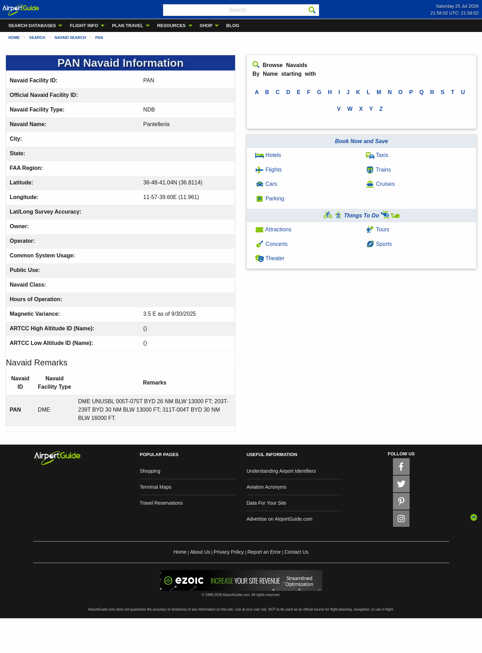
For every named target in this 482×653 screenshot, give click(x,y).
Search (37, 37)
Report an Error (264, 552)
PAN (99, 37)
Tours (377, 229)
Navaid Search (70, 37)
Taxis (377, 155)
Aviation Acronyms (266, 487)
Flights (268, 170)
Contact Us (296, 552)
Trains (378, 170)
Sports (379, 244)
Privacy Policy (229, 552)
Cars (266, 184)
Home (14, 37)
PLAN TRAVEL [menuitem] (127, 25)
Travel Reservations (161, 503)
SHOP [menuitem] (206, 25)
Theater (269, 258)
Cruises (380, 184)
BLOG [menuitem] (232, 25)
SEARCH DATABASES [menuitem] (32, 25)
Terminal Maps (155, 487)
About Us (200, 552)
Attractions (273, 229)
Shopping (150, 471)
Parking (269, 198)
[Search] (312, 10)
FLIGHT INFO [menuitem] (84, 25)
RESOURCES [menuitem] (171, 25)
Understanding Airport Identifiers (281, 471)
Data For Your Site (266, 503)
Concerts (271, 244)
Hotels (268, 155)
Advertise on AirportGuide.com (279, 519)
